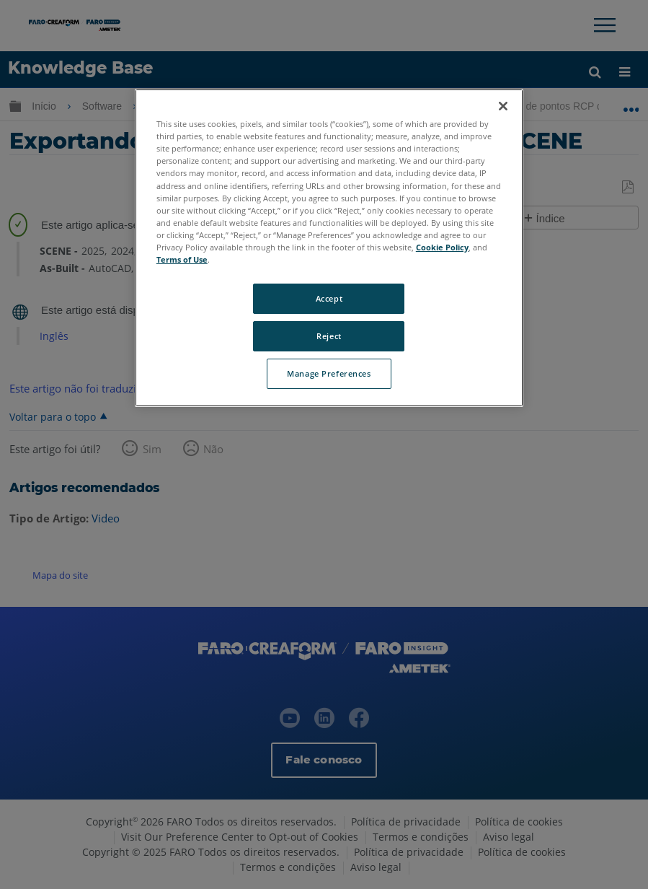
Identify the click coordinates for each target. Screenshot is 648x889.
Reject (328, 335)
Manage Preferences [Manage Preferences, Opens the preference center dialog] (328, 373)
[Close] (503, 106)
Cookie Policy (442, 247)
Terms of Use (182, 259)
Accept (329, 298)
